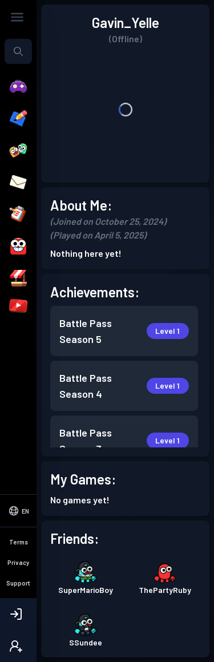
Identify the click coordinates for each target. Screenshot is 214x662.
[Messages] (18, 182)
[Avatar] (18, 246)
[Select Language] (18, 510)
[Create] (18, 118)
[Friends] (18, 150)
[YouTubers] (18, 305)
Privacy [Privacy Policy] (18, 562)
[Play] (18, 86)
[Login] (18, 614)
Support (18, 583)
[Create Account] (18, 646)
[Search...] (18, 51)
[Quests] (18, 214)
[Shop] (18, 278)
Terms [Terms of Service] (18, 542)
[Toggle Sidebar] (17, 17)
